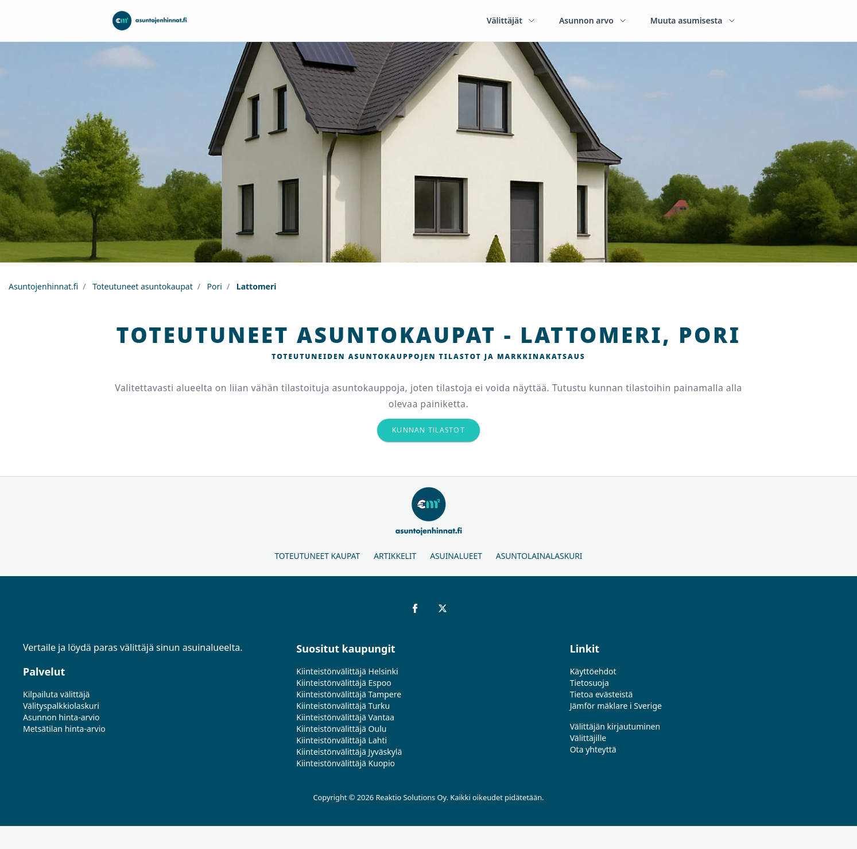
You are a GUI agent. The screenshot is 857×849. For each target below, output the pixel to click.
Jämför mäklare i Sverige (616, 705)
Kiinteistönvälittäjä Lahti (341, 740)
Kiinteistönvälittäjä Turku (343, 705)
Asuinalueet (456, 555)
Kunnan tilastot (428, 430)
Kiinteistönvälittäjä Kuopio (345, 763)
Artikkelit (395, 555)
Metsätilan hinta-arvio (64, 728)
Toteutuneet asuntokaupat (142, 286)
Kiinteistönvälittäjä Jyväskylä (349, 751)
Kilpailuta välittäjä (56, 694)
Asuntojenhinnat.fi (43, 286)
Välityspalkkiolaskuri (61, 705)
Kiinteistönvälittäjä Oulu (341, 728)
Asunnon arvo (593, 20)
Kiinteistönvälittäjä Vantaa (345, 717)
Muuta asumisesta (693, 20)
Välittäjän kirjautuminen (615, 726)
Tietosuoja (589, 682)
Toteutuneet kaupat (317, 555)
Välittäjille (588, 737)
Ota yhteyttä (593, 749)
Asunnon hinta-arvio (61, 717)
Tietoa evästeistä (601, 694)
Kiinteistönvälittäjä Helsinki (347, 671)
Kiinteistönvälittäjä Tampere (348, 694)
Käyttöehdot (593, 671)
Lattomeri (255, 286)
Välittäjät (511, 20)
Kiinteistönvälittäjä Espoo (343, 682)
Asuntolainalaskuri (539, 555)
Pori (213, 286)
